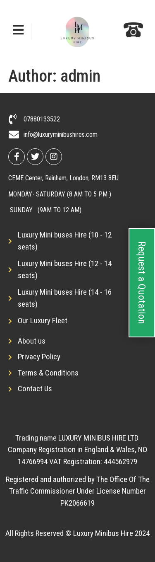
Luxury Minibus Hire (103, 533)
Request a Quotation (142, 282)
